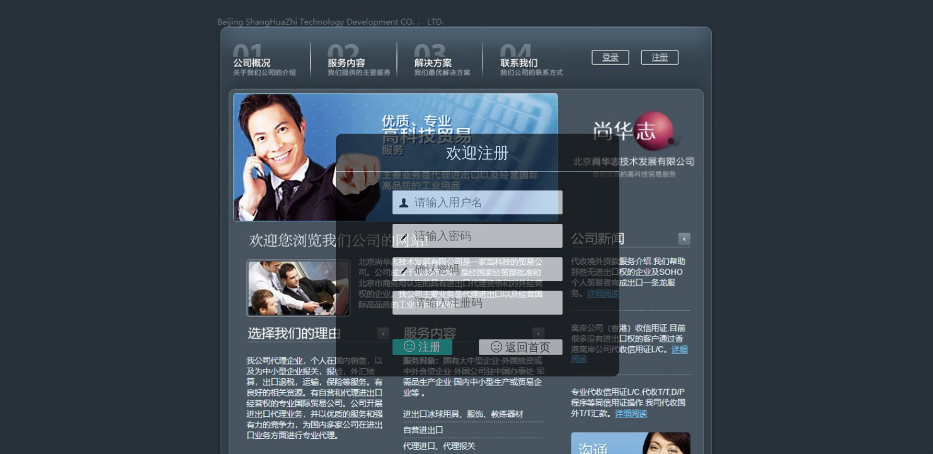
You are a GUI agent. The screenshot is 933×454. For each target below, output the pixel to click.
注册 (422, 346)
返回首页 (521, 347)
